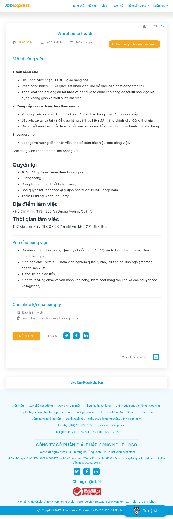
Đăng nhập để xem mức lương (135, 44)
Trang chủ (77, 5)
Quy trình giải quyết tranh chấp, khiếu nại (45, 412)
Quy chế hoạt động (41, 405)
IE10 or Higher (144, 501)
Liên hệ (118, 5)
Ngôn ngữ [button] (160, 5)
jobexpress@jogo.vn (111, 425)
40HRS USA (101, 510)
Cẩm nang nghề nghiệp (46, 418)
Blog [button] (105, 5)
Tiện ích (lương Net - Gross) (118, 412)
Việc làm (92, 5)
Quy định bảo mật (69, 405)
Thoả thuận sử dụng (98, 405)
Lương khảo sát (85, 412)
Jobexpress (69, 510)
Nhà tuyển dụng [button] (137, 5)
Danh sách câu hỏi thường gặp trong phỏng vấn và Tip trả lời (103, 418)
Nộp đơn (26, 336)
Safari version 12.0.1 (116, 501)
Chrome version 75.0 (54, 501)
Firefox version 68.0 (85, 501)
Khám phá (147, 412)
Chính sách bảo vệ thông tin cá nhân (138, 405)
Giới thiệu (18, 405)
